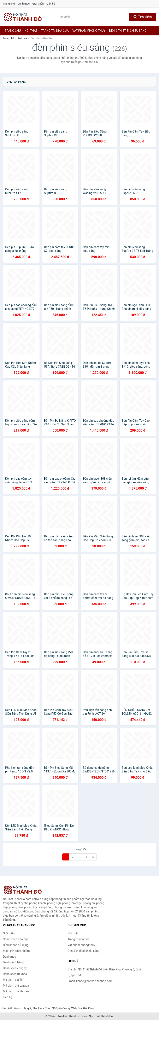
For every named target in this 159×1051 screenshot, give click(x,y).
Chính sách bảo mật (16, 939)
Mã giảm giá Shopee (16, 991)
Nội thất (30, 30)
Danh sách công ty (15, 968)
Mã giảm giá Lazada (16, 985)
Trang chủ (9, 3)
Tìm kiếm (143, 17)
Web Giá (76, 1008)
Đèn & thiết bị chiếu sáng (128, 30)
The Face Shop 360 (44, 1008)
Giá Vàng (64, 1008)
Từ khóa (22, 38)
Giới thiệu (37, 3)
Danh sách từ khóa (15, 974)
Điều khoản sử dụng (16, 945)
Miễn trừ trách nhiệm (16, 950)
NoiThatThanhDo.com (72, 1016)
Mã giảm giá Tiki (13, 979)
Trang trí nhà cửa (55, 30)
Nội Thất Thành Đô (101, 1016)
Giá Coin (88, 1008)
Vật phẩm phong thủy (88, 30)
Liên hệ (50, 3)
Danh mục (24, 3)
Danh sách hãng (13, 962)
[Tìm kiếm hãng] (92, 17)
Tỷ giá (27, 1008)
